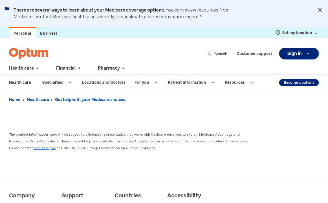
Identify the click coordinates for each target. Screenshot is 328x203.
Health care (38, 99)
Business (49, 33)
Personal (22, 33)
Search (218, 53)
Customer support (254, 53)
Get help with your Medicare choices (90, 99)
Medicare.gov (45, 148)
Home (14, 99)
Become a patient (299, 82)
